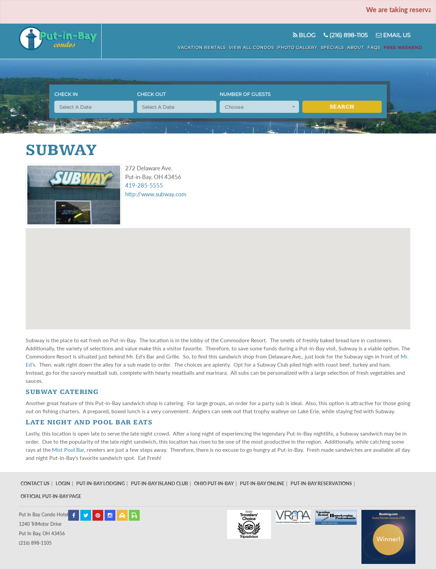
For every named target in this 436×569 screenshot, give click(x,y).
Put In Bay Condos (60, 41)
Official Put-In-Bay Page (51, 496)
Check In (66, 94)
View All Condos (251, 47)
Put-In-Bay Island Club (159, 483)
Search (342, 106)
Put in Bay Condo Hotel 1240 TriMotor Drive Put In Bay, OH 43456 (43, 524)
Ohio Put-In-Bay (214, 483)
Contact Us (35, 483)
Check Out (151, 94)
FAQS (373, 47)
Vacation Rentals (202, 47)
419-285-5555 (144, 185)
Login (63, 483)
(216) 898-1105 (346, 35)
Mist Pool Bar (68, 449)
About (355, 47)
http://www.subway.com (155, 194)
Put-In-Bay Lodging (100, 483)
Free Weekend (403, 47)
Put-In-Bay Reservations (321, 483)
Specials (332, 47)
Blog (304, 35)
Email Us (393, 35)
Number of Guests (245, 94)
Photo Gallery (297, 47)
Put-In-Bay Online (262, 483)
